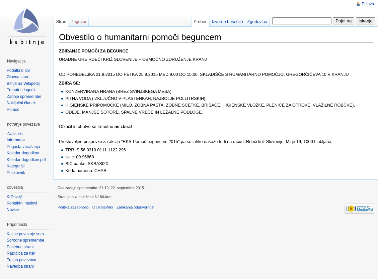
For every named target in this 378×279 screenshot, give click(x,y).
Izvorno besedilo (227, 21)
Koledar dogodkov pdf (26, 159)
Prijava (368, 4)
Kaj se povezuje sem (25, 234)
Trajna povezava (21, 260)
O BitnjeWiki (102, 207)
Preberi (201, 21)
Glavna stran (18, 77)
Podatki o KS (18, 70)
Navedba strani (20, 266)
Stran (61, 21)
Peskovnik (16, 172)
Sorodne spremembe (25, 240)
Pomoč (13, 109)
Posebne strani (20, 247)
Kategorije (16, 166)
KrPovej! (14, 196)
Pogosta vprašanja (23, 146)
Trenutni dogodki (21, 90)
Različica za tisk (21, 253)
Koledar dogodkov (23, 153)
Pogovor (79, 21)
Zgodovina (257, 21)
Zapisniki (14, 133)
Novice (13, 209)
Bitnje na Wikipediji (24, 83)
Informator (16, 140)
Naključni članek (21, 103)
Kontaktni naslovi (22, 203)
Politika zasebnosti (73, 207)
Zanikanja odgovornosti (136, 207)
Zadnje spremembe (24, 96)
